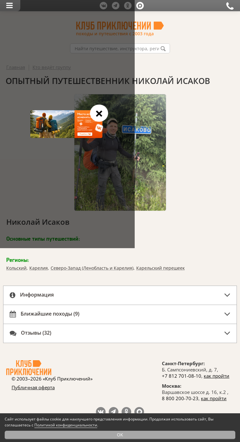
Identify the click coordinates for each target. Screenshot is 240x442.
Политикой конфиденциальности (65, 425)
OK (120, 435)
